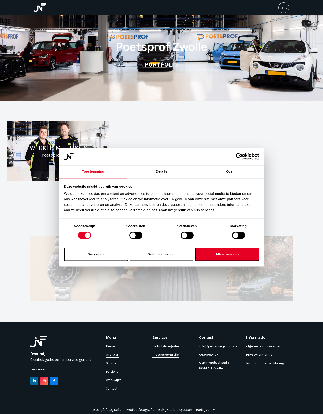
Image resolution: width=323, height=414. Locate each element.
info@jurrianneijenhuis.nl (218, 346)
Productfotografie (140, 409)
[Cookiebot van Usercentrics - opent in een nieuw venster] (239, 156)
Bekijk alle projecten (175, 409)
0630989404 (209, 355)
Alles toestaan (227, 254)
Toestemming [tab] (93, 172)
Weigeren (96, 254)
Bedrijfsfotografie (107, 409)
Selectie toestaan (162, 254)
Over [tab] (230, 172)
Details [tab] (161, 172)
